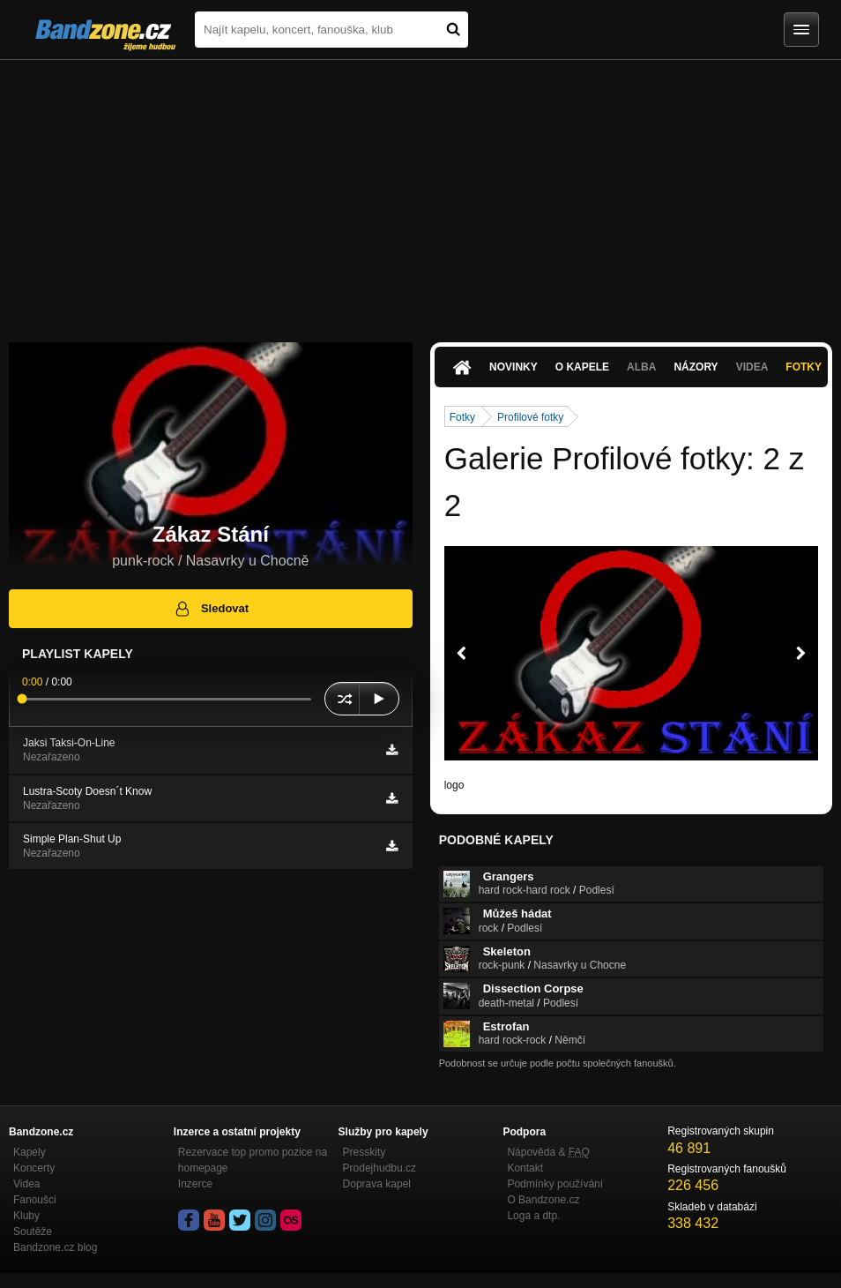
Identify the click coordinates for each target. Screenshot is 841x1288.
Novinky (513, 367)
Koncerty (34, 1168)
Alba (641, 367)
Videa (752, 367)
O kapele (582, 367)
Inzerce (195, 1184)
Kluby (26, 1215)
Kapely (29, 1152)
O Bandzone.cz (543, 1200)
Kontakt (525, 1168)
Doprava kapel (377, 1184)
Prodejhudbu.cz (379, 1168)
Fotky (803, 367)
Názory (696, 367)
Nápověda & (548, 1152)
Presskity (364, 1152)
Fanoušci (34, 1200)
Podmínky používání (555, 1184)
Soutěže (32, 1231)
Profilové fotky (530, 417)
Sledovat (211, 608)
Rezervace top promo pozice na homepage (252, 1160)
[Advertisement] (420, 192)
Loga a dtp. (533, 1215)
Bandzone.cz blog (55, 1247)
